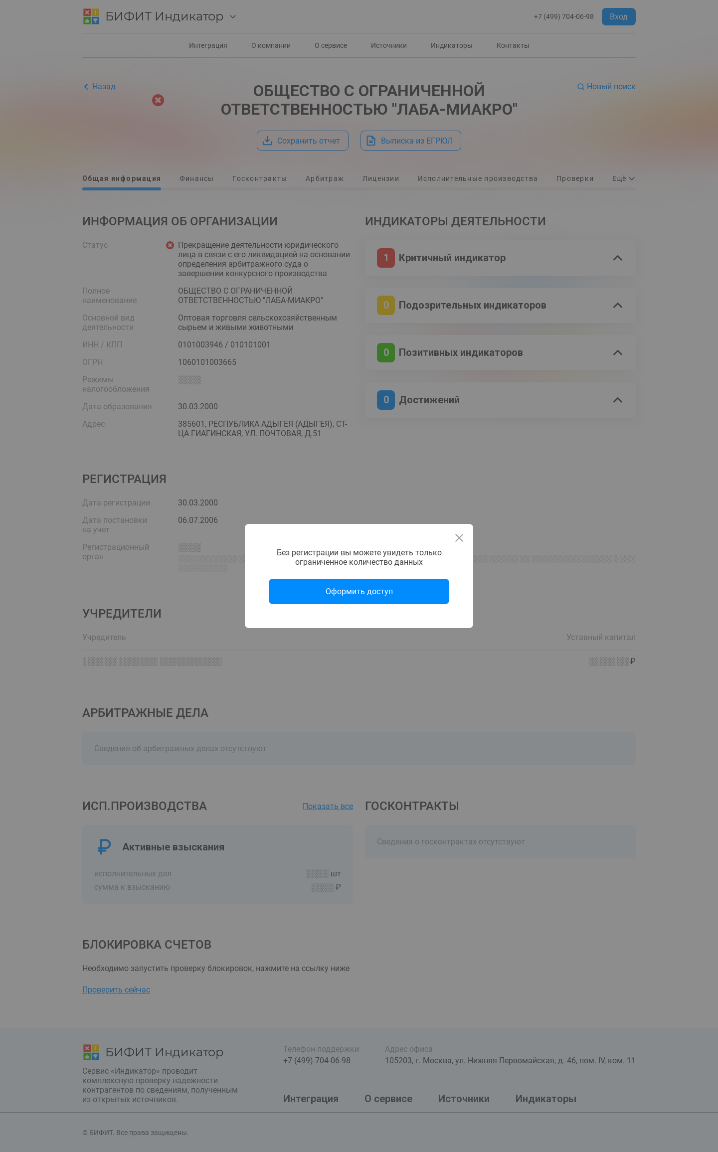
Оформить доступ (359, 591)
